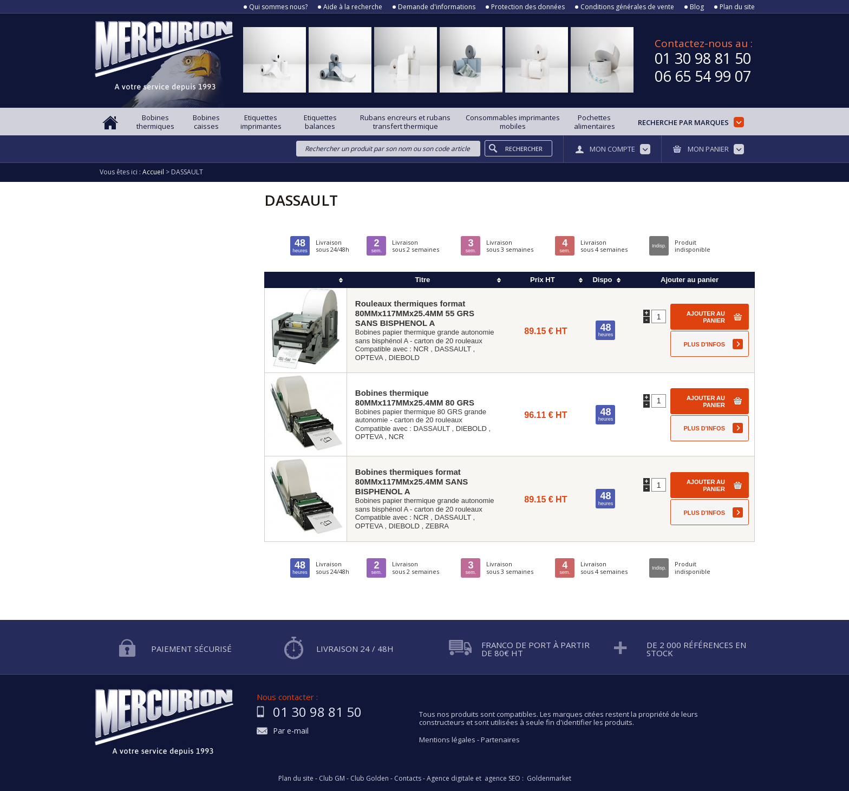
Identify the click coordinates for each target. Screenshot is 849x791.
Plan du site (737, 7)
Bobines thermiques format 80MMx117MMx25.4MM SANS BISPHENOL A (411, 481)
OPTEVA (369, 358)
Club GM (332, 778)
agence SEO (502, 778)
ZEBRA (437, 526)
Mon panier (708, 149)
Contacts (407, 778)
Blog (697, 7)
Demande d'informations (436, 7)
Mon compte (612, 149)
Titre (422, 280)
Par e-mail (291, 731)
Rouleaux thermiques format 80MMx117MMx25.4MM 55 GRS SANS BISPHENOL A (414, 313)
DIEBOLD (404, 358)
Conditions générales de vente (627, 7)
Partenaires (500, 739)
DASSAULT (453, 349)
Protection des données (528, 7)
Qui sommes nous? (278, 7)
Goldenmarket (549, 778)
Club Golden (369, 778)
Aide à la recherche (352, 7)
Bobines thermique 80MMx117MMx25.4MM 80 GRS (414, 397)
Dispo (602, 280)
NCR (421, 349)
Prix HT (542, 280)
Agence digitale (450, 778)
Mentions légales (447, 739)
